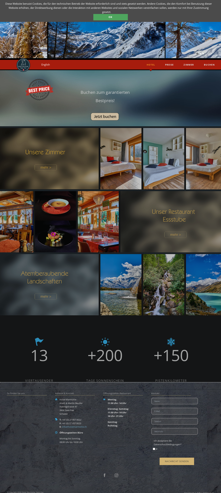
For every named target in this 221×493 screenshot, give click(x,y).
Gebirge (203, 53)
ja (156, 448)
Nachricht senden (177, 461)
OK (110, 17)
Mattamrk (197, 53)
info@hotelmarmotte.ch (74, 426)
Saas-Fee (200, 53)
